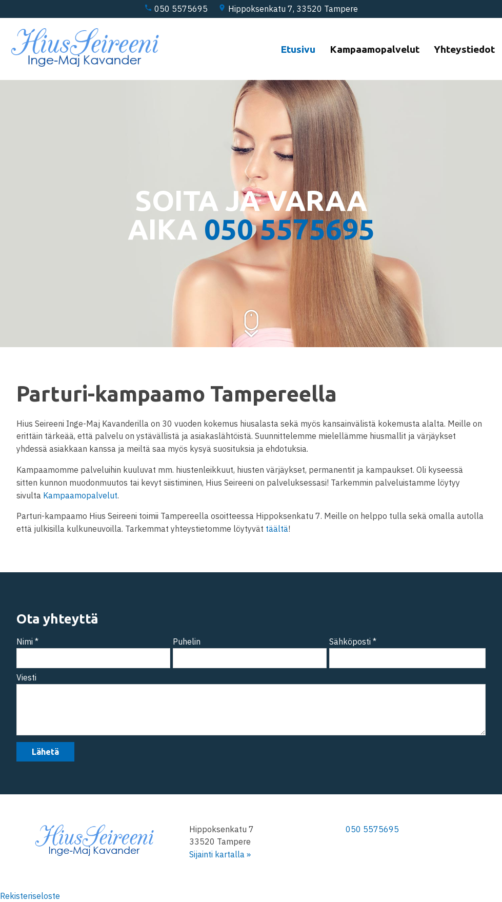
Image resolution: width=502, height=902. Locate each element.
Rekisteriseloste (30, 896)
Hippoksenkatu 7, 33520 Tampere (288, 9)
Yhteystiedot (464, 48)
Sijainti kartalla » (220, 854)
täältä (277, 529)
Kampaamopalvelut (374, 48)
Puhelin (186, 641)
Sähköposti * (352, 641)
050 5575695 (176, 9)
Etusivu (297, 48)
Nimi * (27, 641)
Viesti (26, 677)
